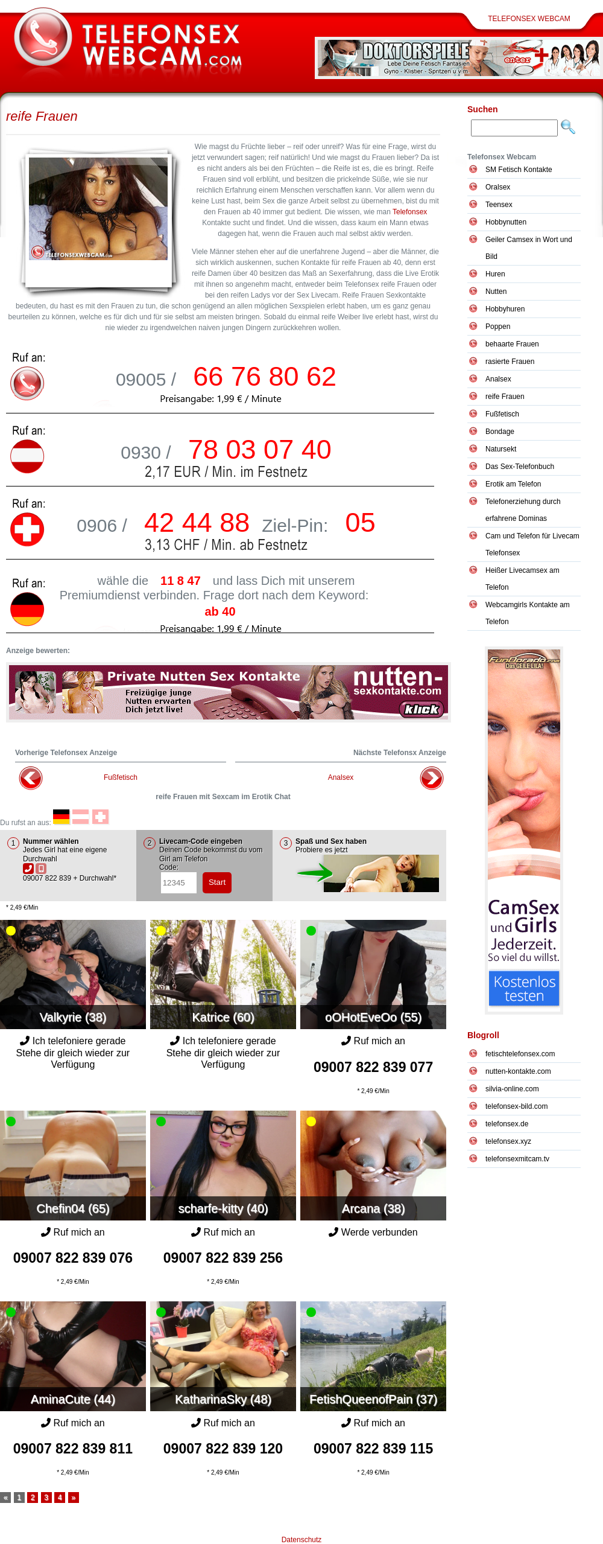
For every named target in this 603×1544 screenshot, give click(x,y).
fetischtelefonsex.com (520, 1054)
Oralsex (497, 187)
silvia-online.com (512, 1089)
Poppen (497, 326)
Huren (495, 274)
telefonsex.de (506, 1124)
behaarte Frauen (512, 344)
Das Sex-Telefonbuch (519, 466)
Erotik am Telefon (513, 484)
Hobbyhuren (505, 309)
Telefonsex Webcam (529, 18)
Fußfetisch (120, 777)
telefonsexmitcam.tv (517, 1159)
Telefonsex (410, 212)
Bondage (499, 431)
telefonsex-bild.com (516, 1106)
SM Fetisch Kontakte (518, 169)
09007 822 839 (373, 1067)
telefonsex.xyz (508, 1141)
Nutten (496, 291)
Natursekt (500, 449)
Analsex (341, 777)
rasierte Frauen (509, 361)
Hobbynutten (505, 222)
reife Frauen (42, 116)
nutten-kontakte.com (518, 1071)
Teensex (499, 204)
